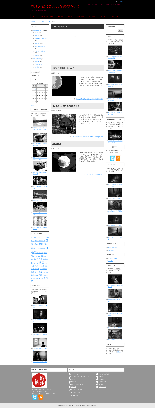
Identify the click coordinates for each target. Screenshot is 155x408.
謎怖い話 (70, 16)
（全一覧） (103, 16)
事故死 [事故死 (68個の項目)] (43, 248)
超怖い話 (60, 16)
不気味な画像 (38, 64)
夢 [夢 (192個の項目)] (42, 256)
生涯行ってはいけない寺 (39, 200)
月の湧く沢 (56, 144)
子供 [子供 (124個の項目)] (40, 259)
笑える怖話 (92, 16)
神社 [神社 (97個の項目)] (32, 275)
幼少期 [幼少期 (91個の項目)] (36, 263)
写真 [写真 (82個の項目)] (38, 253)
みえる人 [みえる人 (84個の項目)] (33, 237)
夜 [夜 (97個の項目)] (40, 256)
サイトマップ (120, 1)
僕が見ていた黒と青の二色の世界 (65, 106)
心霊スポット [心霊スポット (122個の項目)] (36, 266)
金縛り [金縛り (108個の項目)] (37, 278)
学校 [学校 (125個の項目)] (44, 259)
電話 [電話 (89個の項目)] (41, 278)
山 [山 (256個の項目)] (32, 262)
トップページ (74, 374)
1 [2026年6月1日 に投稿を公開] (35, 89)
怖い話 (36, 32)
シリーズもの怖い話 (40, 51)
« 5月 (32, 105)
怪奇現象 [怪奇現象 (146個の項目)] (43, 269)
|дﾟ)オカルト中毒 (112, 258)
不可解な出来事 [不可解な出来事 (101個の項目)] (40, 241)
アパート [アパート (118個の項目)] (40, 237)
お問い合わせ (114, 16)
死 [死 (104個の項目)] (35, 272)
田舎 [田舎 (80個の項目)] (44, 272)
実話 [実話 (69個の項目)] (47, 259)
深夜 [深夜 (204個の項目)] (40, 272)
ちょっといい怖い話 (40, 46)
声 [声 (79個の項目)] (36, 256)
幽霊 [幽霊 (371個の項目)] (41, 262)
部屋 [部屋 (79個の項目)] (34, 278)
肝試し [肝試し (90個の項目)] (36, 275)
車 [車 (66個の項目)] (31, 278)
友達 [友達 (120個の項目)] (45, 253)
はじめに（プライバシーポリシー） (80, 376)
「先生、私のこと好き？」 (115, 198)
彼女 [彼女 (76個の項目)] (45, 263)
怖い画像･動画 (37, 58)
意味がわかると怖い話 (40, 38)
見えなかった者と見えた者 (115, 328)
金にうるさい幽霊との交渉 (40, 362)
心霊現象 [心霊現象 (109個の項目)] (36, 269)
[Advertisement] (77, 51)
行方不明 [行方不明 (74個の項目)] (45, 275)
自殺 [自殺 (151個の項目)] (41, 275)
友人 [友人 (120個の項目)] (41, 253)
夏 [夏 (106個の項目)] (38, 256)
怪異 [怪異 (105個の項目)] (32, 272)
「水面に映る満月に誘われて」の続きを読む (89, 99)
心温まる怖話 (80, 16)
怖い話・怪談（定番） (47, 16)
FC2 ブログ (111, 250)
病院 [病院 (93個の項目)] (47, 272)
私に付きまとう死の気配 (114, 225)
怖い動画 (37, 67)
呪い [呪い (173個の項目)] (33, 256)
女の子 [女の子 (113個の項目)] (36, 259)
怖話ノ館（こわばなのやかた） (56, 6)
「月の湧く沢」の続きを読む (94, 174)
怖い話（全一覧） (38, 30)
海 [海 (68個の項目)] (37, 272)
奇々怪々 (110, 261)
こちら (119, 352)
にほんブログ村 (112, 248)
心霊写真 (37, 61)
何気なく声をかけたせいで (115, 340)
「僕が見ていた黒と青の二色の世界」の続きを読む (87, 137)
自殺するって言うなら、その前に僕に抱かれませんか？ (40, 129)
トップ (35, 16)
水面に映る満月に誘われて (63, 68)
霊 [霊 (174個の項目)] (44, 278)
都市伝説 (37, 56)
